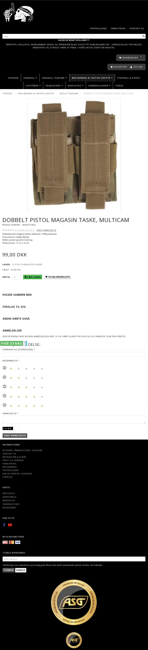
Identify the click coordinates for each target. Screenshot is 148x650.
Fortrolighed (98, 28)
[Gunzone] (18, 11)
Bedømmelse (10, 360)
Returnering (10, 467)
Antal (6, 276)
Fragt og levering (13, 460)
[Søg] (144, 36)
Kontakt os (137, 28)
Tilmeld (8, 570)
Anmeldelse (10, 413)
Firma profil (118, 28)
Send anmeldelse (15, 435)
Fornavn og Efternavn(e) (18, 349)
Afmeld (20, 570)
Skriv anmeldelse (46, 230)
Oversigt (8, 477)
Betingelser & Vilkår (14, 457)
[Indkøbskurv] (131, 57)
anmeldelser (24, 230)
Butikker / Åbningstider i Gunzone (22, 450)
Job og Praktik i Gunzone (17, 473)
